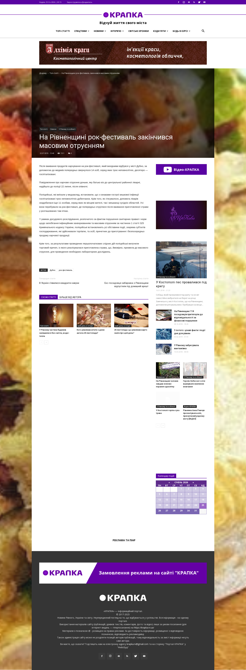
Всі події (181, 525)
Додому (43, 73)
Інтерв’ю (117, 30)
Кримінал (161, 377)
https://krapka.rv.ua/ (144, 627)
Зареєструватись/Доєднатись (79, 2)
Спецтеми (81, 30)
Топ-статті (63, 30)
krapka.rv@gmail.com (137, 644)
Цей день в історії (85, 326)
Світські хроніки (138, 30)
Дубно (52, 270)
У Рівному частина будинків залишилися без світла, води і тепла (54, 333)
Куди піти (160, 30)
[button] (203, 31)
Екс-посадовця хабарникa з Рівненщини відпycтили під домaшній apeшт (126, 285)
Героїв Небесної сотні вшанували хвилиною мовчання (194, 384)
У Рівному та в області (67, 129)
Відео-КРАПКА (181, 169)
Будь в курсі (181, 30)
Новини (100, 30)
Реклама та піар (124, 540)
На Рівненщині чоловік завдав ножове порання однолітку (167, 384)
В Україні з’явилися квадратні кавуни (59, 283)
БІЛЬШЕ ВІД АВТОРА (70, 297)
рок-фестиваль (65, 270)
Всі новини (166, 445)
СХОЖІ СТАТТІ (48, 297)
